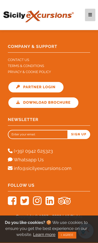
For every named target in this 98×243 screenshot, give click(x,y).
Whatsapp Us (26, 160)
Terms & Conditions (26, 66)
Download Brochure (43, 103)
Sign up (79, 134)
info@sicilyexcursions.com (40, 168)
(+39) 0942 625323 (30, 151)
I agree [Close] (67, 234)
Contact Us (18, 60)
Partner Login (36, 87)
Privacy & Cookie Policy (29, 72)
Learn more (44, 233)
